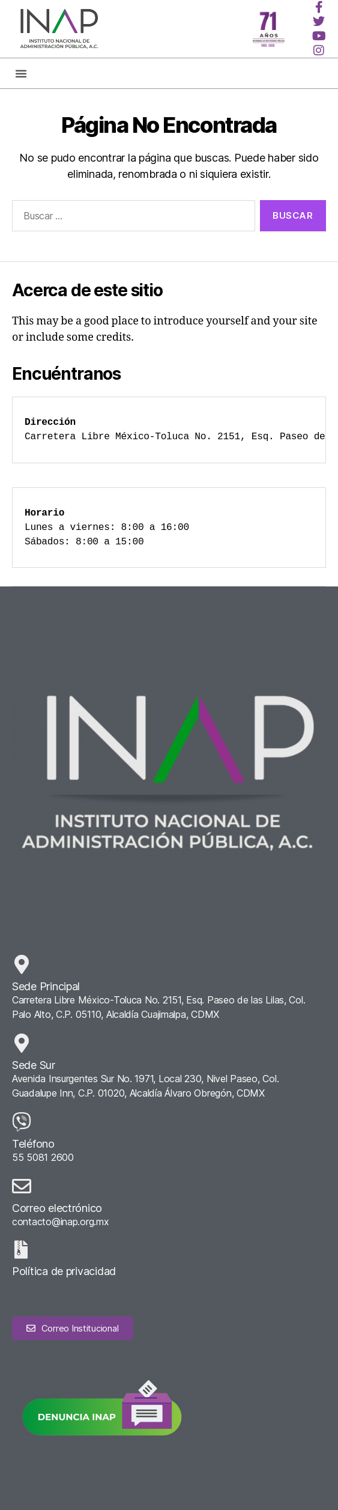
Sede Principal (46, 986)
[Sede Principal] (21, 964)
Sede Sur (33, 1065)
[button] (21, 73)
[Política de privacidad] (21, 1250)
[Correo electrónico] (21, 1186)
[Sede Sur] (21, 1043)
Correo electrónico (57, 1208)
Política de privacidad (64, 1271)
